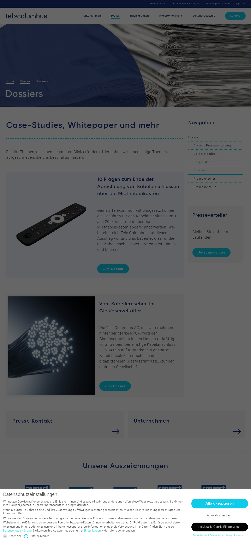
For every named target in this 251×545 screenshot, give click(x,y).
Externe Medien (36, 537)
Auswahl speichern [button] (219, 517)
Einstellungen (92, 532)
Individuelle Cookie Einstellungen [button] (219, 528)
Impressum (240, 537)
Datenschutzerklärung (17, 532)
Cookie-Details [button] (200, 537)
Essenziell (12, 537)
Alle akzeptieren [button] (219, 505)
